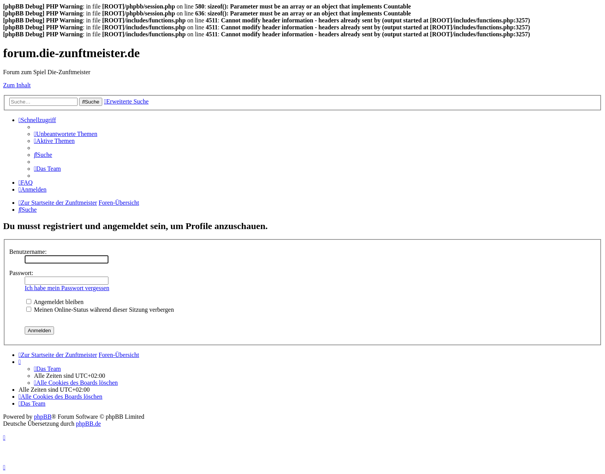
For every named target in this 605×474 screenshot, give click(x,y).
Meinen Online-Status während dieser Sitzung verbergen (100, 309)
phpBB (42, 416)
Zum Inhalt (17, 85)
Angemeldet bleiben (54, 302)
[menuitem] (65, 134)
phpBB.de (88, 423)
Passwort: (21, 273)
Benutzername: (28, 251)
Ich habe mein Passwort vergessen (67, 288)
